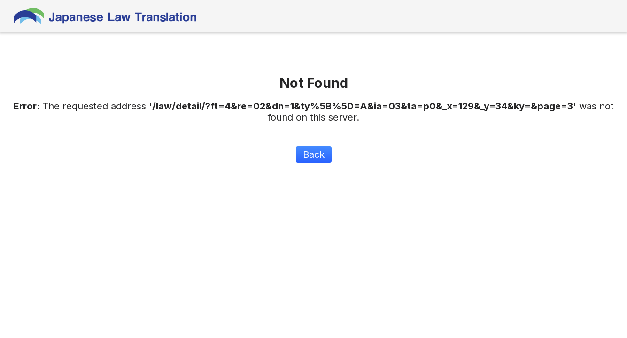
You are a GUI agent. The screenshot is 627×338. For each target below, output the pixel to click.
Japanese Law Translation (105, 16)
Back (314, 154)
